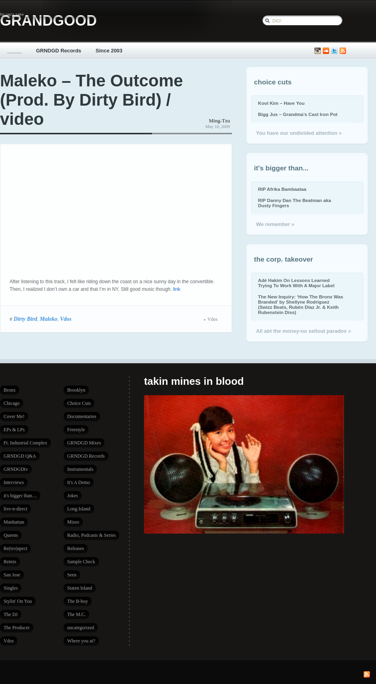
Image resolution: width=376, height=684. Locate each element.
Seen (71, 575)
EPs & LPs (14, 429)
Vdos (66, 319)
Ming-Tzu (219, 121)
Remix (10, 561)
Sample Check (81, 561)
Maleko (49, 319)
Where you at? (81, 641)
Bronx (10, 390)
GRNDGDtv (16, 469)
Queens (11, 535)
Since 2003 (109, 51)
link (176, 289)
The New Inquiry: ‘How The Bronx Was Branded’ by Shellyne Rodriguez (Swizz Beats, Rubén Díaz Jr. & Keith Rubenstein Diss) (300, 304)
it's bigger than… (20, 495)
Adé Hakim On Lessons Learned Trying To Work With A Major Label (296, 283)
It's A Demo (78, 482)
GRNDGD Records (58, 51)
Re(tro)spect (15, 548)
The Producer (17, 627)
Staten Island (79, 588)
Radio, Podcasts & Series (91, 535)
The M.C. (76, 614)
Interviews (14, 482)
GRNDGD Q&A (20, 456)
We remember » (275, 224)
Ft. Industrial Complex (25, 443)
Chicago (12, 403)
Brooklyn (76, 390)
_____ (14, 51)
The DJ (11, 614)
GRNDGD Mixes (84, 443)
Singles (11, 588)
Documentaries (81, 416)
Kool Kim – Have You (281, 103)
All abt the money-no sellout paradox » (303, 331)
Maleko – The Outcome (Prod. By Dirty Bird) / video (91, 99)
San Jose (12, 575)
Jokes (72, 495)
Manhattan (14, 522)
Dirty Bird (25, 319)
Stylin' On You (18, 601)
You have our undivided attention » (299, 133)
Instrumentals (80, 469)
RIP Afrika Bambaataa (282, 189)
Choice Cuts (79, 403)
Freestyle (76, 429)
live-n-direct (15, 509)
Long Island (78, 509)
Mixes (73, 522)
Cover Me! (14, 416)
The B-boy (77, 601)
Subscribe (343, 51)
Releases (75, 548)
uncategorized (80, 627)
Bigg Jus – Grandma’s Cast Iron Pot (298, 114)
